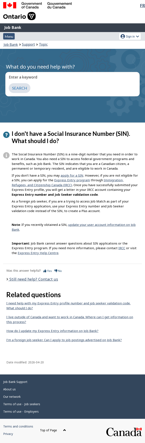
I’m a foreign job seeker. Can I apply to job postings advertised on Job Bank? (64, 340)
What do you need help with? (40, 66)
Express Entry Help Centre (38, 253)
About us (9, 389)
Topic (43, 44)
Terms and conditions (18, 426)
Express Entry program (72, 180)
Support (28, 44)
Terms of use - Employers (21, 411)
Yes (47, 271)
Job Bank (12, 27)
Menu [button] (9, 36)
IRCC (121, 248)
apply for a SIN (72, 175)
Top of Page (53, 430)
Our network (12, 397)
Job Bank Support (15, 382)
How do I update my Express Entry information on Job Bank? (52, 331)
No (58, 271)
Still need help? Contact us (33, 279)
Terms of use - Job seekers (21, 404)
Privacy (8, 434)
